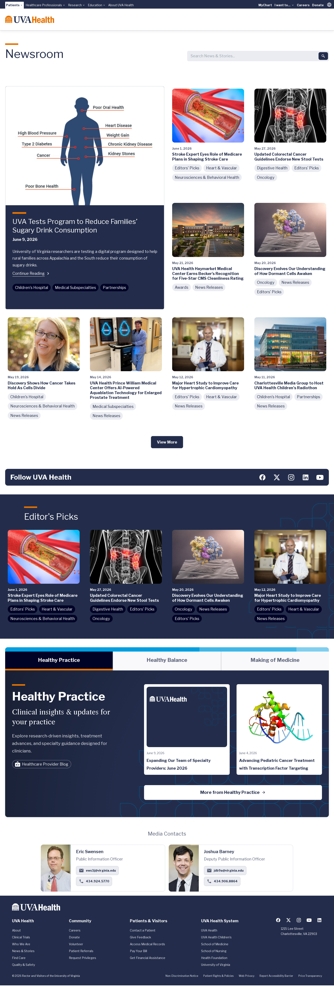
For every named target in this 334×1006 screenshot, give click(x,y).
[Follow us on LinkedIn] (305, 477)
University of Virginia (215, 964)
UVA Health (209, 930)
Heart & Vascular (221, 168)
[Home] (29, 19)
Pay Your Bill (138, 951)
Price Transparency (310, 975)
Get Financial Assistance (147, 958)
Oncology (266, 177)
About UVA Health (121, 5)
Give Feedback (140, 937)
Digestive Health (272, 168)
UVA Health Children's (216, 937)
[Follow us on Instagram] (291, 477)
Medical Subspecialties (75, 287)
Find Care (19, 958)
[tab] (59, 661)
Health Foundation (214, 958)
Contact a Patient (142, 930)
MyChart (265, 5)
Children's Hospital (31, 287)
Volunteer (76, 944)
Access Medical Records (147, 944)
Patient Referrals (81, 951)
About (16, 930)
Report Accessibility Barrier (276, 975)
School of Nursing (213, 951)
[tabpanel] (167, 743)
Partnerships (114, 287)
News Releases (209, 287)
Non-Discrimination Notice (181, 975)
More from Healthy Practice (233, 792)
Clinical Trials (21, 937)
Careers (303, 5)
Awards (181, 287)
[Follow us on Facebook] (262, 477)
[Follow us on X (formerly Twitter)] (277, 477)
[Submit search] (323, 56)
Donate (318, 5)
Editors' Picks (187, 168)
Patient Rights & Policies (218, 975)
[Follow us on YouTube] (320, 477)
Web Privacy (246, 975)
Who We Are (21, 944)
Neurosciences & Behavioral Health (207, 177)
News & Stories (23, 951)
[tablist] (167, 661)
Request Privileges (82, 958)
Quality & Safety (23, 964)
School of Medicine (214, 944)
